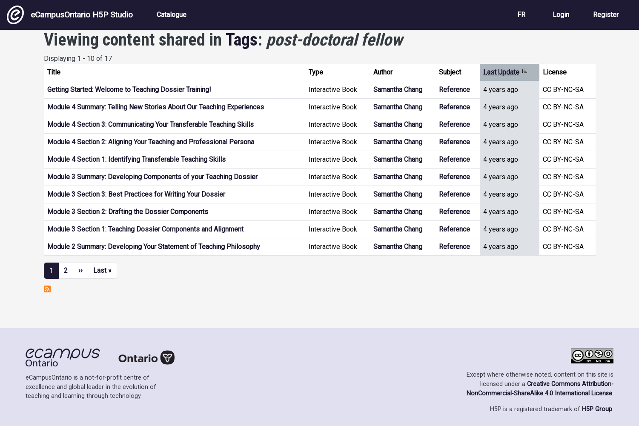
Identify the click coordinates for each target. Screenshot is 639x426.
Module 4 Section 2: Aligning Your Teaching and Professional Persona (150, 142)
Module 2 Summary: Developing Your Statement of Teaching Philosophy (153, 247)
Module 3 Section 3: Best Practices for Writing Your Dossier (136, 194)
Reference (454, 90)
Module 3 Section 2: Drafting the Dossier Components (127, 212)
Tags (242, 40)
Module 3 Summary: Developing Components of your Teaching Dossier (152, 177)
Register (606, 15)
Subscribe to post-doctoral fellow (47, 289)
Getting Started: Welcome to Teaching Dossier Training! (129, 90)
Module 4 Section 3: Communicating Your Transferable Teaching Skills (150, 124)
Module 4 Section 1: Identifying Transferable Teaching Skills (136, 159)
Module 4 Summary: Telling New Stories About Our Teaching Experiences (155, 107)
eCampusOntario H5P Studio (70, 15)
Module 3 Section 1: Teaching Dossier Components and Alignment (145, 229)
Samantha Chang (397, 90)
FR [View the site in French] (521, 15)
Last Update (505, 72)
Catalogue (171, 15)
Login (561, 15)
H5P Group (597, 409)
